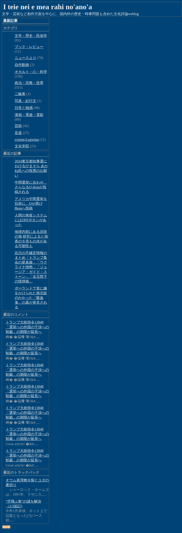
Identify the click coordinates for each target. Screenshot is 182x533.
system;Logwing (27, 139)
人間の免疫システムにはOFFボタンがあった (31, 220)
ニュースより (25, 58)
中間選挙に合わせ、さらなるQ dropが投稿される (31, 187)
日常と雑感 (24, 108)
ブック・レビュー (29, 47)
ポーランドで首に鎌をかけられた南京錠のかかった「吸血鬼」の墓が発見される (31, 297)
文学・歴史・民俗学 (31, 36)
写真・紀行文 (25, 101)
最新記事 (10, 21)
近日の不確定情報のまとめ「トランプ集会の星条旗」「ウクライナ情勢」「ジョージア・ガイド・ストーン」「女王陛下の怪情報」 (31, 267)
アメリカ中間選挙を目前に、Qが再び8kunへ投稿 (31, 203)
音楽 (18, 133)
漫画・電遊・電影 (29, 115)
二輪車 (20, 94)
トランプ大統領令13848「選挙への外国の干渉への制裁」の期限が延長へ (27, 327)
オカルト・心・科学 (31, 72)
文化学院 (22, 146)
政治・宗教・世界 (29, 83)
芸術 (18, 126)
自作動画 (22, 65)
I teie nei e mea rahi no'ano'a (47, 7)
